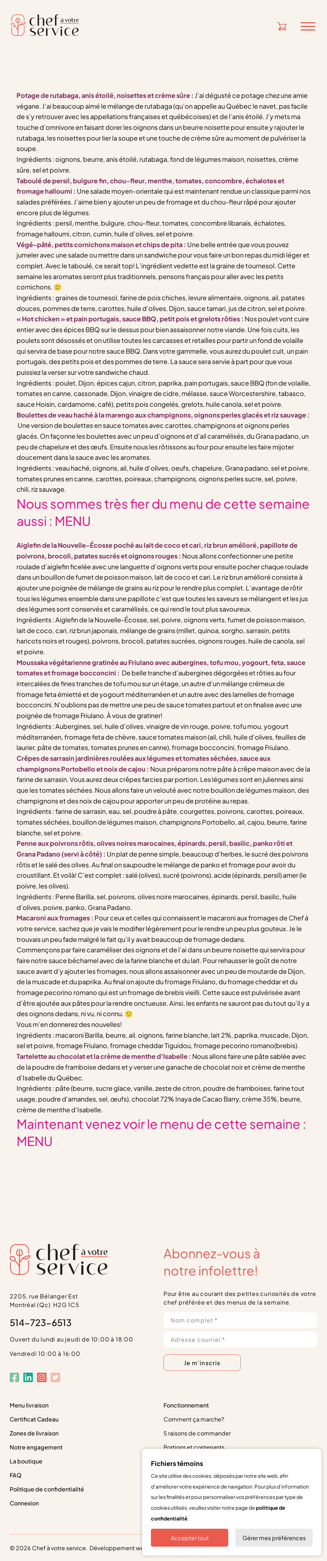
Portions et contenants (194, 1447)
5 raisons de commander (197, 1433)
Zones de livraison (34, 1433)
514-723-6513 (41, 1321)
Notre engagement (36, 1447)
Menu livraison (29, 1405)
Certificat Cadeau (34, 1419)
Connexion (24, 1503)
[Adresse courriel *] (240, 1339)
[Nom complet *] (240, 1320)
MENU (73, 519)
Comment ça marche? (194, 1419)
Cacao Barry (220, 1098)
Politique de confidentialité (47, 1489)
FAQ (16, 1475)
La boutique (26, 1461)
